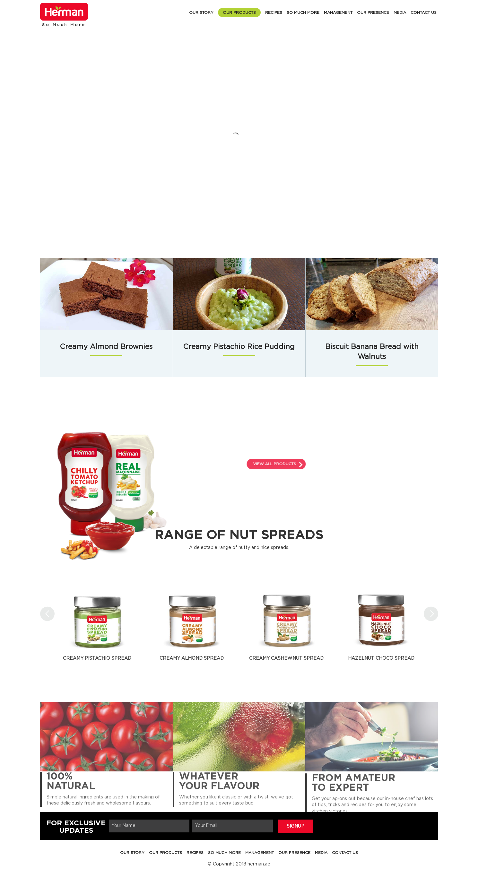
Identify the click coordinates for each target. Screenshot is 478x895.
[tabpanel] (97, 618)
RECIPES (273, 12)
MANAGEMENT (338, 12)
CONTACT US (424, 12)
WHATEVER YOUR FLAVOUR (219, 792)
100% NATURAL (71, 792)
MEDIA (400, 12)
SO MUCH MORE (303, 12)
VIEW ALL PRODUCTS (326, 464)
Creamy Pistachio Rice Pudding (239, 347)
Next (431, 613)
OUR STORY (201, 12)
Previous (47, 613)
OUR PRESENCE (373, 12)
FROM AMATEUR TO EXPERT (353, 796)
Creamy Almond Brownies (106, 347)
